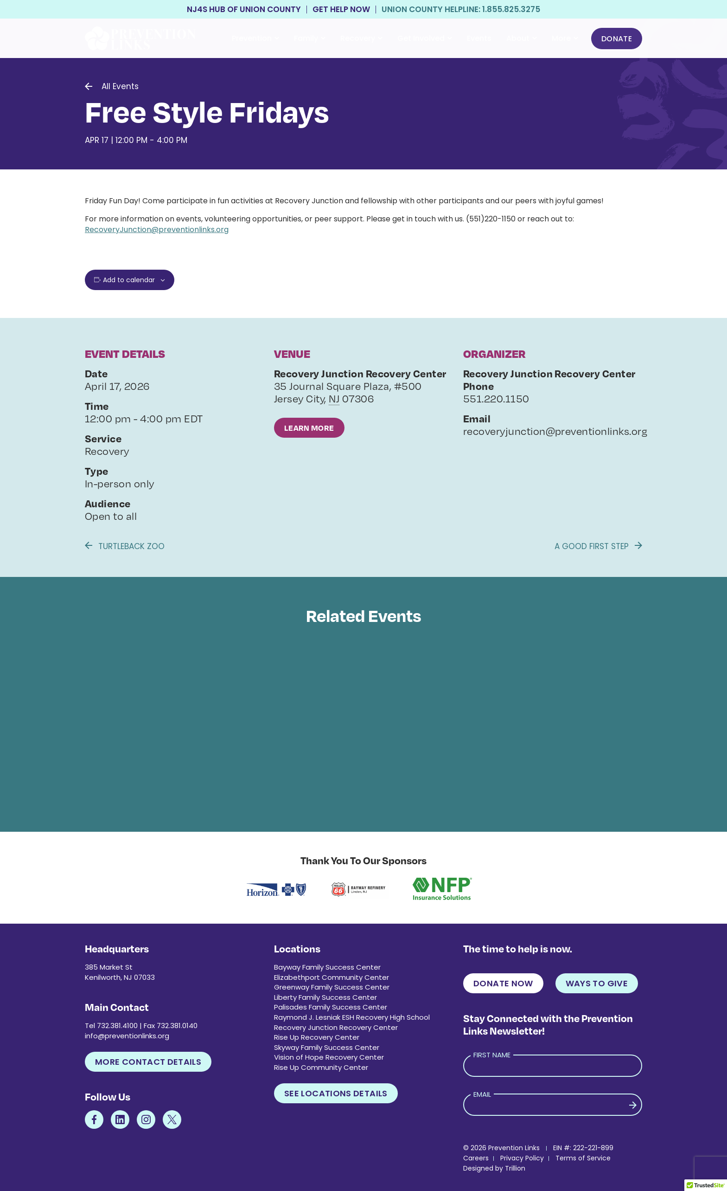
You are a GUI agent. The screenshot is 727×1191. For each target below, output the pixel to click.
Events (479, 38)
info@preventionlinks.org (127, 1036)
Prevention (255, 38)
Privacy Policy (522, 1158)
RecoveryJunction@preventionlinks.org (157, 229)
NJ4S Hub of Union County (244, 9)
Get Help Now (341, 9)
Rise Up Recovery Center (316, 1037)
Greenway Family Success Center (331, 987)
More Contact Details (148, 1062)
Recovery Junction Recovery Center (336, 1027)
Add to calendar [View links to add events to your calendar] (129, 280)
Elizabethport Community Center (331, 977)
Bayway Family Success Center (327, 967)
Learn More (309, 428)
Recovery (361, 38)
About (521, 38)
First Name (491, 1055)
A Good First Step (598, 546)
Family (309, 38)
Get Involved (424, 38)
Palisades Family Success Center (330, 1007)
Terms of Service (583, 1158)
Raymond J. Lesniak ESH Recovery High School (352, 1017)
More (565, 38)
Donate (616, 38)
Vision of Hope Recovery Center (329, 1057)
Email (482, 1094)
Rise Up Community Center (321, 1067)
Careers (476, 1158)
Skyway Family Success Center (326, 1047)
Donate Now (503, 983)
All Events (120, 86)
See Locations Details (336, 1093)
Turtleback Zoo (125, 546)
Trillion (515, 1168)
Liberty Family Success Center (325, 997)
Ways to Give (597, 983)
